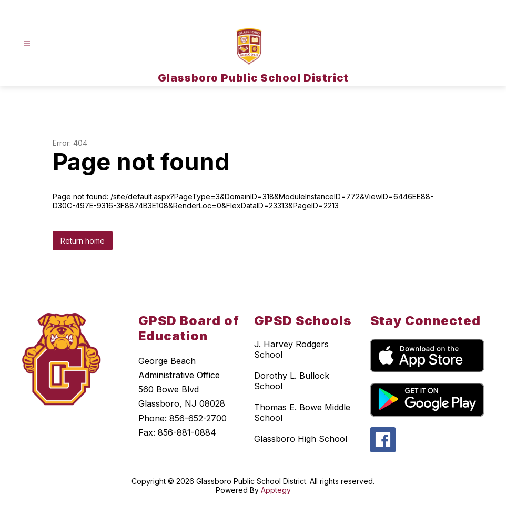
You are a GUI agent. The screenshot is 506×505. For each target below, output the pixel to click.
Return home (82, 240)
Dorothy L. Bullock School (291, 380)
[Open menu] (27, 43)
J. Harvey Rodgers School (291, 349)
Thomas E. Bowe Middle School (302, 412)
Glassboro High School (300, 438)
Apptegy (276, 490)
